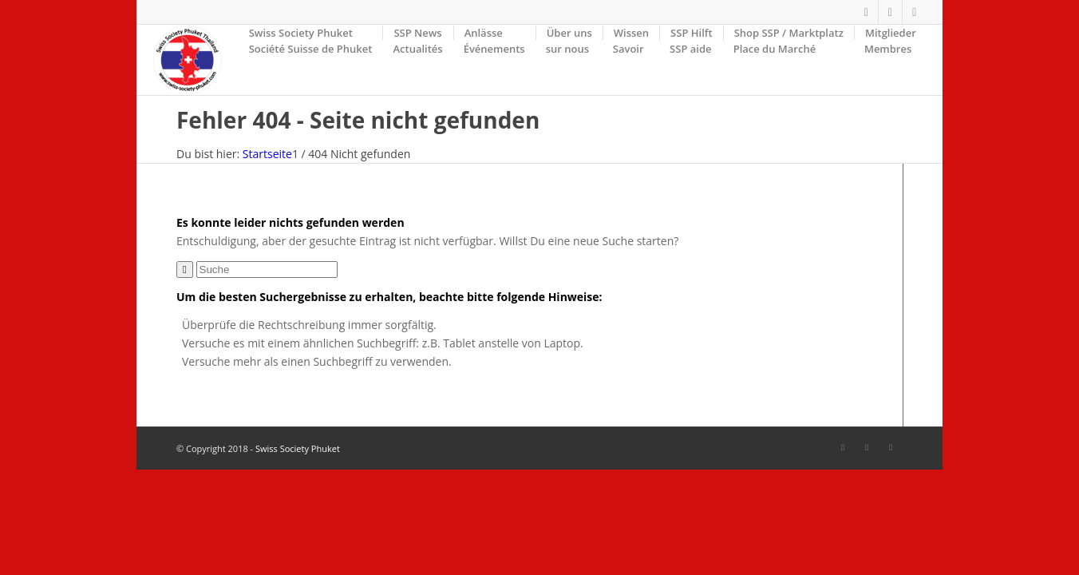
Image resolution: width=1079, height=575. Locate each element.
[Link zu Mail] (915, 12)
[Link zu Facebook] (866, 12)
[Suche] (267, 269)
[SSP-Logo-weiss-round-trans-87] (187, 60)
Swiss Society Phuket (297, 448)
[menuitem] (311, 60)
